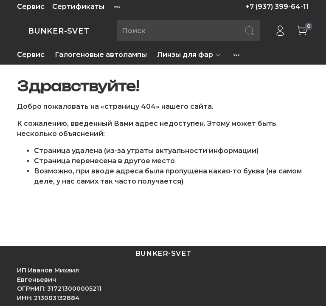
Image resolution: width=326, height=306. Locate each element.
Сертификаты (78, 7)
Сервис (31, 7)
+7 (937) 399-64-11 (277, 7)
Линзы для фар (189, 55)
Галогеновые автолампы (101, 55)
